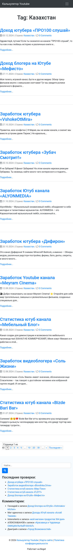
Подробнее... (6, 50)
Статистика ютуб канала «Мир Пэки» (27, 488)
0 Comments (45, 35)
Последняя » (55, 447)
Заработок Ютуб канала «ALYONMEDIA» (24, 193)
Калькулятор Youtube (16, 4)
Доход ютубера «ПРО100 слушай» (35, 30)
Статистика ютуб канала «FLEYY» (25, 492)
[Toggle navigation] (67, 4)
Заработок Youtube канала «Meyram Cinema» (27, 280)
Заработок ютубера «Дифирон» (32, 241)
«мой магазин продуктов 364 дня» (47, 519)
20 (34, 447)
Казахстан (29, 35)
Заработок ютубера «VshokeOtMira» (20, 116)
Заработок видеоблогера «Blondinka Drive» (29, 485)
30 (38, 447)
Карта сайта (46, 540)
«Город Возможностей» (39, 529)
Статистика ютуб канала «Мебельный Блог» (25, 322)
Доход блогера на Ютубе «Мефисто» (26, 495)
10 (29, 447)
